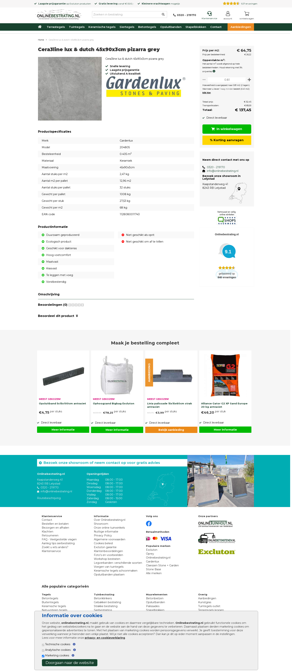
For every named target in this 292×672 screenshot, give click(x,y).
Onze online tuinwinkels (109, 527)
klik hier (205, 93)
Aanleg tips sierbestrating (58, 543)
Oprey (150, 553)
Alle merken (154, 573)
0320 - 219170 (214, 167)
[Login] (228, 16)
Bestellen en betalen (55, 523)
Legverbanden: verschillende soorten (118, 562)
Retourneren (50, 535)
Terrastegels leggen (211, 610)
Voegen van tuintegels (108, 566)
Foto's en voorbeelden (108, 555)
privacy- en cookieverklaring (105, 637)
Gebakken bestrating (107, 602)
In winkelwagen (226, 129)
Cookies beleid (103, 543)
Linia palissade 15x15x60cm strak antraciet (169, 405)
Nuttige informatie (106, 531)
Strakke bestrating (106, 606)
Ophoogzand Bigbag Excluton (113, 403)
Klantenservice (51, 551)
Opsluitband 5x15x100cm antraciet (62, 403)
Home (41, 40)
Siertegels (127, 27)
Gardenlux (152, 561)
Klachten (47, 531)
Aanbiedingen (241, 27)
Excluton (74, 3)
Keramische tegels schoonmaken (115, 570)
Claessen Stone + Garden (162, 565)
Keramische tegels (101, 27)
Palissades (152, 606)
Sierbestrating (103, 610)
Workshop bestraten (107, 559)
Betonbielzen (155, 598)
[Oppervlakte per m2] (226, 79)
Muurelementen (156, 594)
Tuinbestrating (104, 594)
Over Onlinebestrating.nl (109, 520)
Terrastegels (56, 27)
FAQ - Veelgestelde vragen (59, 539)
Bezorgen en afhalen (55, 527)
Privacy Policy (103, 535)
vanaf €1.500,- (116, 3)
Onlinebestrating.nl (158, 557)
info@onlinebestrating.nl (221, 171)
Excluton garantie (105, 547)
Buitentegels (50, 602)
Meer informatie (63, 429)
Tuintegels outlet (209, 606)
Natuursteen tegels (54, 610)
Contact (216, 27)
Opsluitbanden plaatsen (109, 574)
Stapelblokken (195, 27)
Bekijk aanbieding (171, 430)
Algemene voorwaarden (109, 539)
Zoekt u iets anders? (55, 547)
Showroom (101, 523)
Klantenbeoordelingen (108, 551)
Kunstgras (204, 602)
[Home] (58, 13)
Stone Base (153, 569)
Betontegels (147, 27)
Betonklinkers (103, 598)
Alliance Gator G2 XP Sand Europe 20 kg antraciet (224, 405)
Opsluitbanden (171, 27)
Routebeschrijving (49, 498)
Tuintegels (77, 27)
